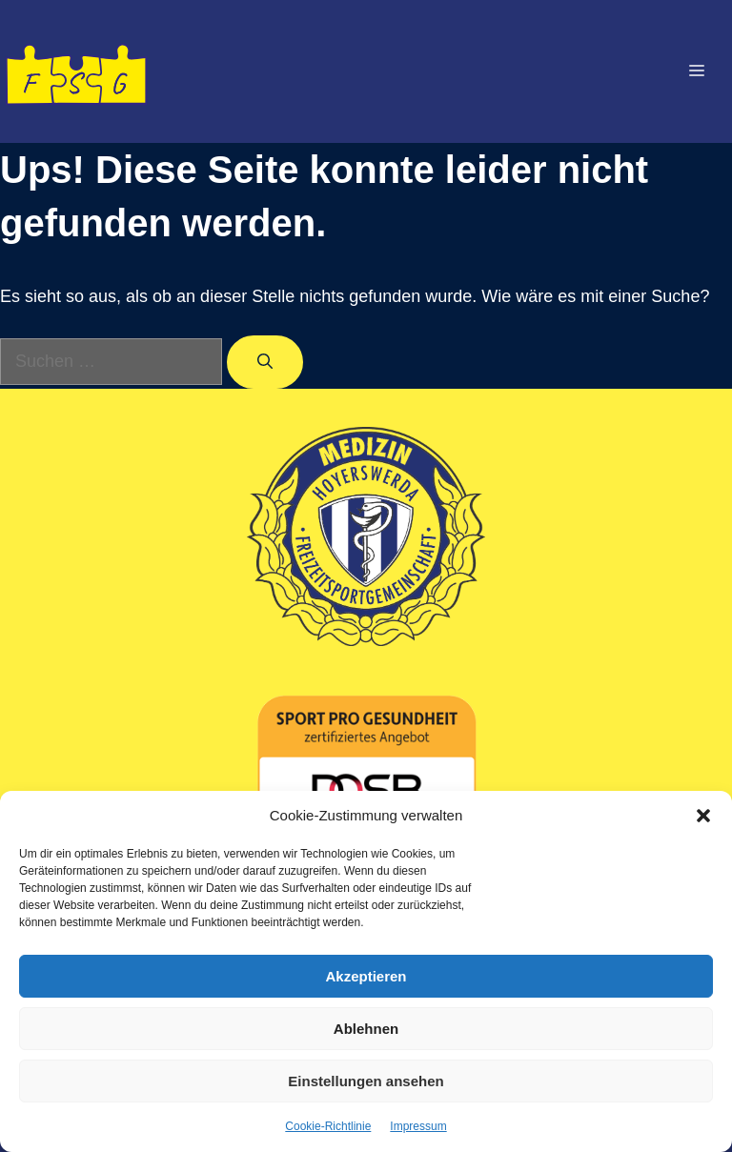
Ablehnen (366, 1029)
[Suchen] (265, 362)
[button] (703, 815)
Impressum (418, 1126)
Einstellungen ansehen (365, 1081)
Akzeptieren (365, 976)
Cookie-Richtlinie (328, 1126)
